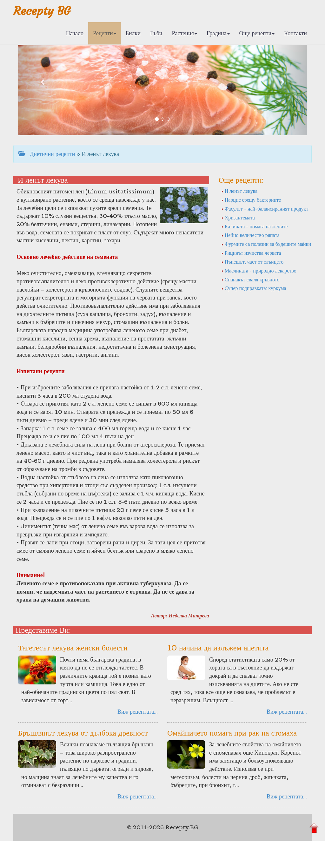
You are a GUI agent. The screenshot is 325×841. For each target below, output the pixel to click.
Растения (184, 33)
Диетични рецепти (46, 154)
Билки (133, 33)
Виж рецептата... (137, 711)
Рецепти (104, 33)
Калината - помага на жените (254, 226)
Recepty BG (41, 11)
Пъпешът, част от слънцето (252, 262)
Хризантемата (238, 217)
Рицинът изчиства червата (251, 253)
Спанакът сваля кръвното (250, 279)
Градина (218, 33)
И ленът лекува (239, 191)
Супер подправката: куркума (253, 288)
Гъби (156, 33)
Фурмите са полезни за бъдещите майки (266, 244)
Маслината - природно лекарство (258, 270)
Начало (74, 33)
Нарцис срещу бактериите (251, 200)
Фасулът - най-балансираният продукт (264, 208)
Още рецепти (257, 33)
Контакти (295, 33)
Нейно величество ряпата (250, 235)
